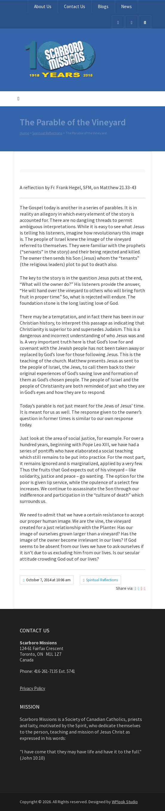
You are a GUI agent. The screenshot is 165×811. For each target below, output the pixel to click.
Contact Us (74, 6)
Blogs (103, 6)
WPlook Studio (125, 801)
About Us (42, 6)
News (126, 6)
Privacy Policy (32, 688)
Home (24, 133)
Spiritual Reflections (47, 133)
